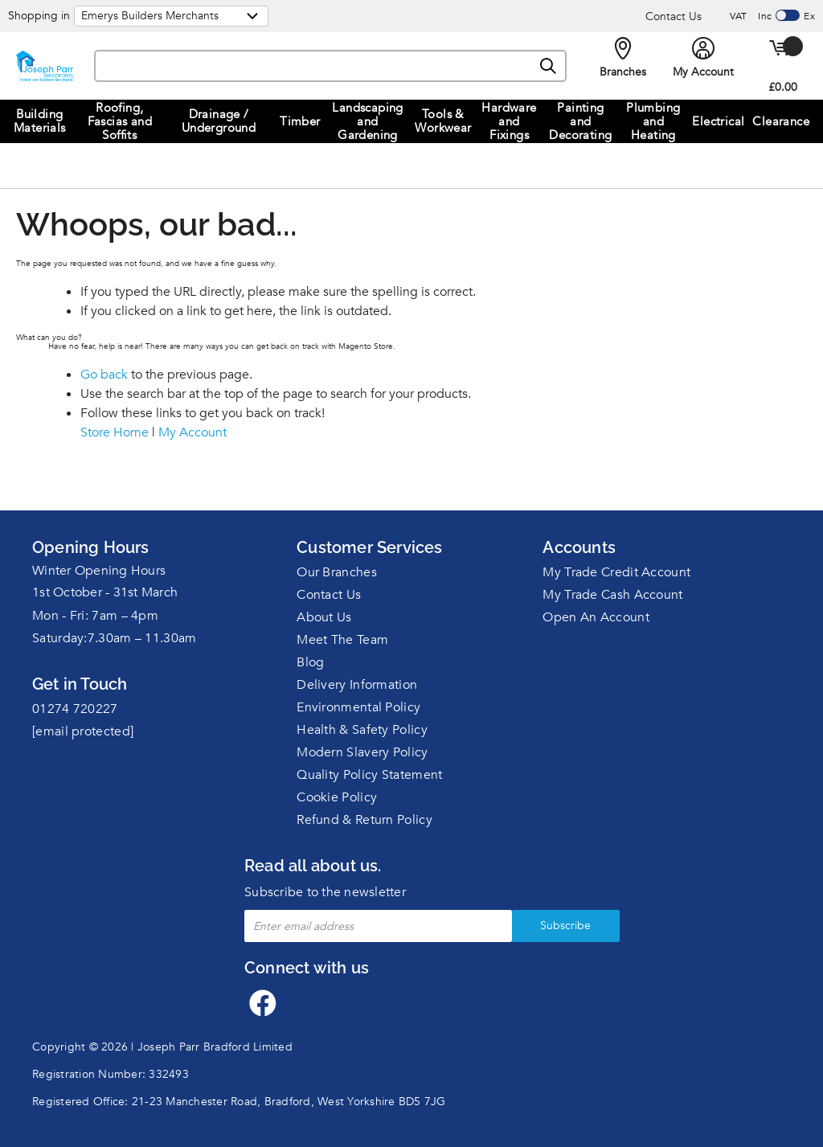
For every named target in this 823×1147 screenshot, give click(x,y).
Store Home (114, 432)
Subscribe (545, 925)
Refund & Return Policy (364, 820)
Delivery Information (357, 685)
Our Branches (337, 572)
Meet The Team (342, 640)
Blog (310, 662)
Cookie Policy (337, 797)
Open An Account (596, 617)
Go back (104, 374)
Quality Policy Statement (369, 775)
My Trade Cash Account (612, 595)
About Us (324, 617)
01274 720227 (75, 709)
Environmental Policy (358, 707)
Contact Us (673, 16)
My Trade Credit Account (616, 572)
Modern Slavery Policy (362, 752)
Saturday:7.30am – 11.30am (114, 638)
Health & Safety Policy (362, 730)
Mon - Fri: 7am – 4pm (95, 616)
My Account (192, 432)
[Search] (548, 67)
